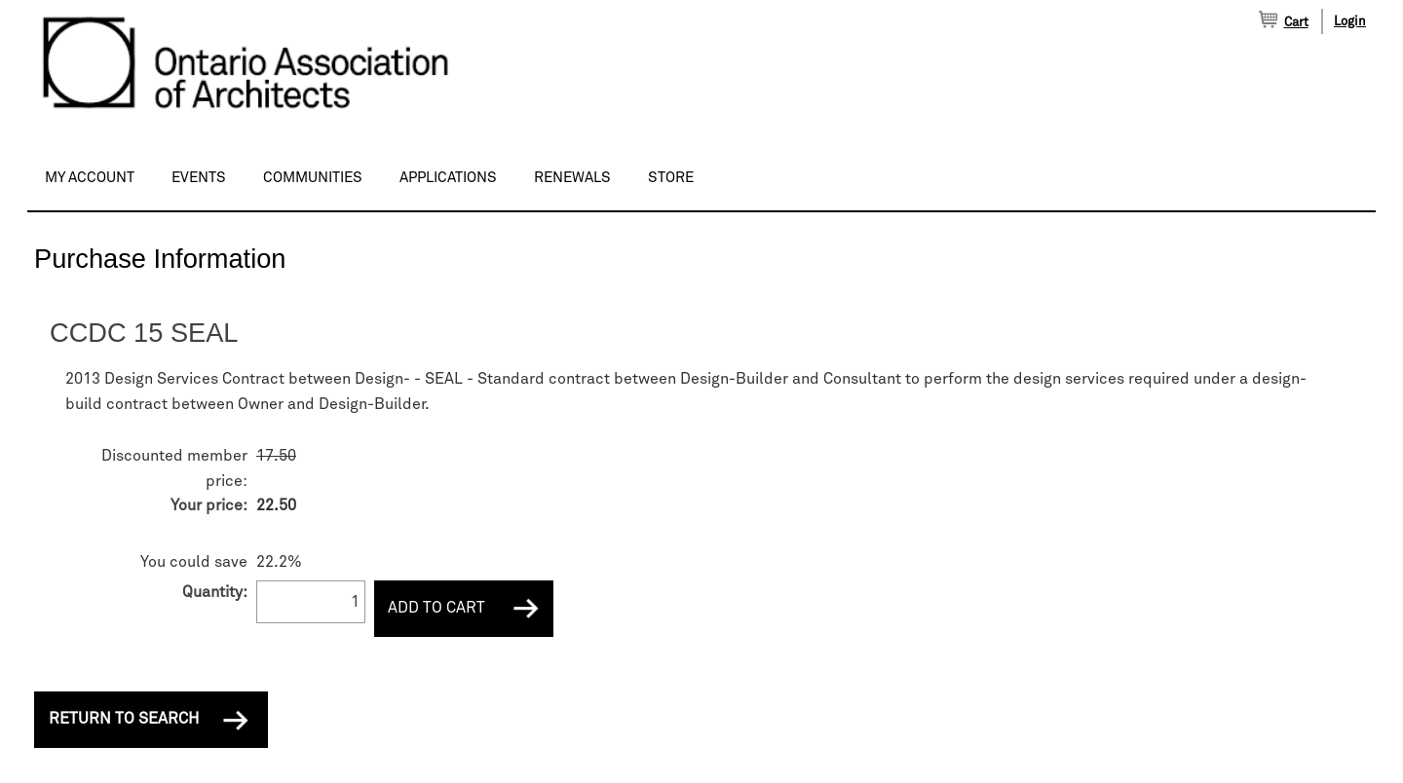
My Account (89, 177)
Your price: (209, 505)
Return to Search (124, 719)
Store (671, 177)
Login (1350, 22)
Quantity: (214, 592)
